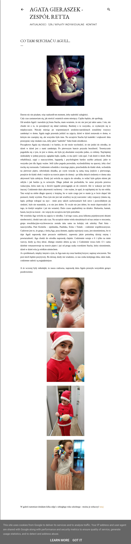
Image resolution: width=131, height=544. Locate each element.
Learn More (59, 540)
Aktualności (38, 24)
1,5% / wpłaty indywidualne (66, 24)
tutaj (102, 507)
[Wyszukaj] (109, 9)
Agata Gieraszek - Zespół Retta (56, 13)
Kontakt (91, 24)
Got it (77, 540)
